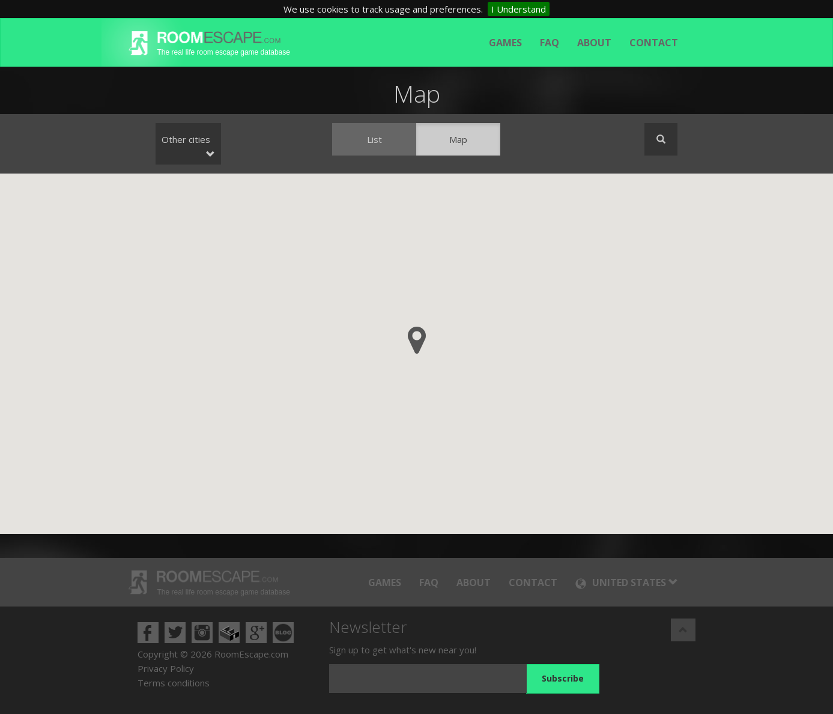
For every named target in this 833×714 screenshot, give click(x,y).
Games (505, 42)
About (594, 42)
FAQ (549, 42)
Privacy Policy (166, 668)
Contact (653, 42)
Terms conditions (174, 683)
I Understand (518, 9)
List (374, 139)
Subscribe (563, 678)
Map (458, 139)
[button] (417, 340)
